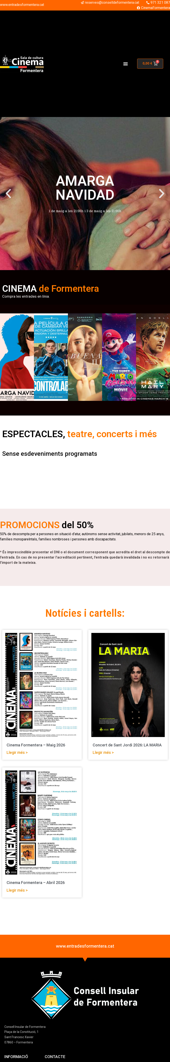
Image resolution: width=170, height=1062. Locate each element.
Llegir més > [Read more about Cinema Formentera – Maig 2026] (17, 752)
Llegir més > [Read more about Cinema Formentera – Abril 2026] (17, 890)
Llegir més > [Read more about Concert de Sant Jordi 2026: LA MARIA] (103, 752)
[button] (125, 63)
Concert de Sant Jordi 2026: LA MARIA (127, 745)
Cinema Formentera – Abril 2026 (36, 882)
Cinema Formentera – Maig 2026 (36, 745)
